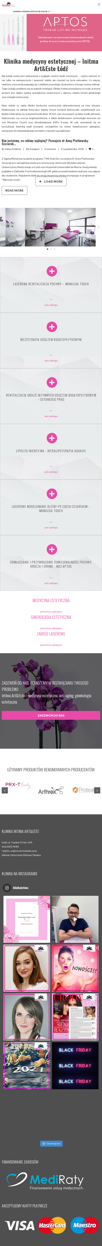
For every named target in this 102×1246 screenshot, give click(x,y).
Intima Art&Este (13, 149)
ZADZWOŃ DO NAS (51, 715)
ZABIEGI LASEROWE (51, 633)
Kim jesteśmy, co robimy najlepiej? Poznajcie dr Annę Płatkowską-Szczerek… (45, 142)
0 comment (50, 149)
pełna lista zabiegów (51, 611)
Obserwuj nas (51, 1143)
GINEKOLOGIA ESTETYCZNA (51, 617)
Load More (51, 181)
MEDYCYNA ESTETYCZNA (51, 600)
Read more (14, 190)
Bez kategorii (32, 149)
